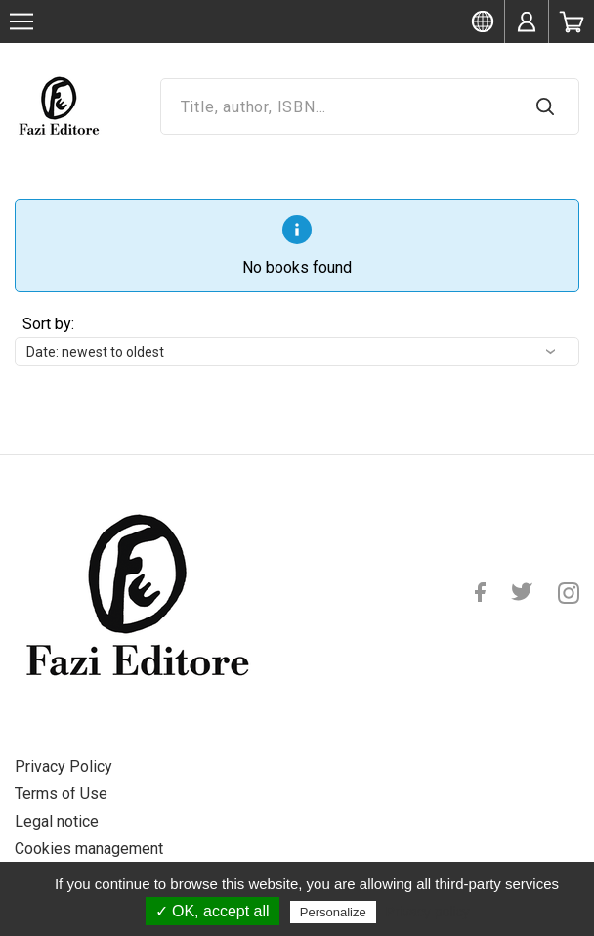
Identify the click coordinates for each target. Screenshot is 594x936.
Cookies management (89, 848)
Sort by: (48, 324)
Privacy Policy (63, 766)
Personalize (333, 912)
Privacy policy (428, 911)
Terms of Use (61, 794)
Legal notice (57, 821)
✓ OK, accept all (212, 911)
